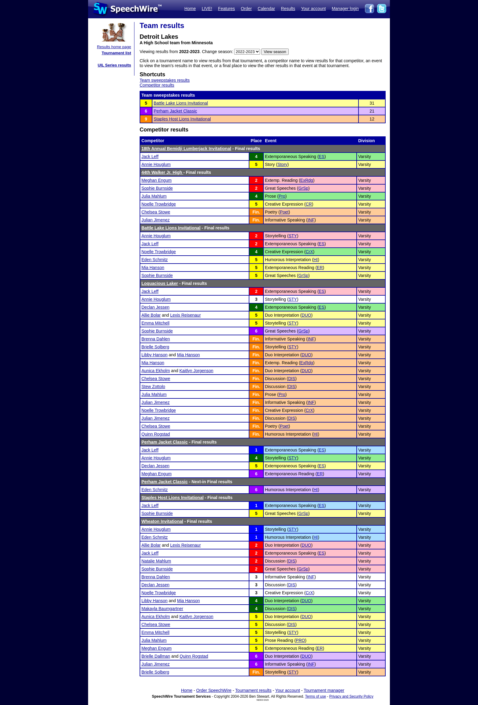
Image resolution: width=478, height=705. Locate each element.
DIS (291, 378)
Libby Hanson (154, 354)
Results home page (114, 47)
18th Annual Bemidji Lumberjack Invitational (186, 148)
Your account (313, 8)
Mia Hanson (152, 267)
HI (315, 259)
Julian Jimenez (155, 220)
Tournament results (253, 690)
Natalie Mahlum (156, 561)
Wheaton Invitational (162, 521)
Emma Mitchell (155, 323)
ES (322, 156)
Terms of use (315, 696)
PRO (300, 640)
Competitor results (157, 85)
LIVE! (207, 8)
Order (246, 8)
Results (288, 8)
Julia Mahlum (153, 196)
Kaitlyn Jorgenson (196, 370)
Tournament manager (324, 690)
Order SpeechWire (213, 690)
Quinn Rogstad (155, 434)
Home (190, 8)
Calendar (266, 8)
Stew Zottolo (153, 386)
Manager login (345, 8)
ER (320, 267)
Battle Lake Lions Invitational (181, 103)
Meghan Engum (156, 180)
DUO (306, 315)
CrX (309, 251)
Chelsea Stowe (155, 212)
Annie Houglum (156, 164)
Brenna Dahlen (155, 338)
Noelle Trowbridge (158, 204)
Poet (284, 212)
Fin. (256, 212)
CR (309, 204)
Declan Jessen (155, 307)
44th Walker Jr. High (162, 172)
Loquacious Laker (159, 283)
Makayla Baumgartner (162, 608)
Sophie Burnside (157, 188)
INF (311, 220)
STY (293, 235)
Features (226, 8)
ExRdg (306, 180)
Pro (282, 196)
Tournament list (116, 53)
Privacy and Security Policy (351, 696)
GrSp (303, 188)
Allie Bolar (151, 315)
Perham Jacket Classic (175, 111)
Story (282, 164)
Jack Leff (150, 156)
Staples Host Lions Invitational (182, 119)
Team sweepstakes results (165, 80)
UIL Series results (114, 65)
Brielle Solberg (155, 346)
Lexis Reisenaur (185, 315)
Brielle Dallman (155, 656)
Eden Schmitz (154, 259)
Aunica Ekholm (155, 370)
